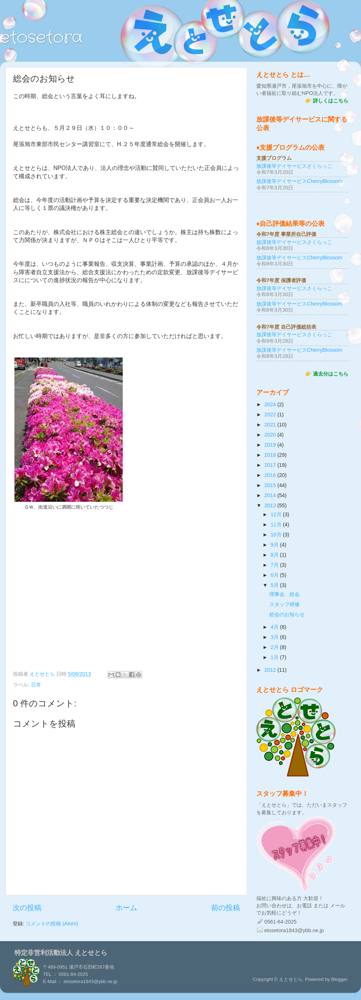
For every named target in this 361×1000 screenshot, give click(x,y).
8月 (275, 555)
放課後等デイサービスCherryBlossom (299, 181)
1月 (275, 657)
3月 (275, 637)
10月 (277, 535)
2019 (270, 445)
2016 (270, 475)
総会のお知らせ (287, 614)
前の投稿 (225, 908)
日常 (36, 685)
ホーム (126, 908)
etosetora (41, 38)
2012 (270, 670)
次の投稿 (27, 908)
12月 (277, 514)
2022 (270, 414)
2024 (270, 404)
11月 (277, 524)
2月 (275, 647)
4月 (275, 627)
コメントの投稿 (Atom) (52, 923)
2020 (270, 435)
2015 (270, 485)
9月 (275, 545)
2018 (270, 455)
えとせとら (43, 674)
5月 (275, 585)
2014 (270, 495)
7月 (275, 565)
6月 (275, 575)
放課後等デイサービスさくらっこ (294, 166)
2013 (270, 505)
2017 (270, 465)
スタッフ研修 (284, 604)
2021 (270, 424)
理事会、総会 (284, 594)
